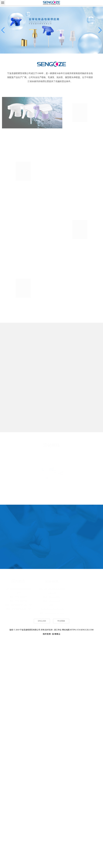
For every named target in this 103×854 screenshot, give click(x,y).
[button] (3, 30)
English (42, 621)
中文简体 (61, 621)
